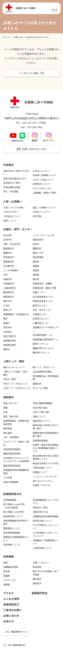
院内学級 (37, 216)
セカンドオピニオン (42, 188)
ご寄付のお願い (12, 610)
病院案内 (8, 397)
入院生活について (11, 216)
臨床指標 (7, 428)
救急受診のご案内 (11, 182)
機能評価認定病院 (11, 453)
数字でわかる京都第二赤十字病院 (45, 573)
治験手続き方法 (40, 511)
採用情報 (8, 556)
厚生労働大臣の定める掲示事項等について (45, 457)
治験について (39, 416)
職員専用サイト (19, 631)
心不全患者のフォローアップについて (45, 534)
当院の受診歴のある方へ (15, 178)
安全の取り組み (40, 407)
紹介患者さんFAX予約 (13, 511)
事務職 (6, 584)
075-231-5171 (30, 122)
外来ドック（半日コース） (16, 383)
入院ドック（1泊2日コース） (16, 388)
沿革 (5, 412)
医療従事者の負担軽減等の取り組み (45, 434)
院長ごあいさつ (10, 403)
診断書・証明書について (44, 175)
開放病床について (11, 528)
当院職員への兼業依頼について (45, 542)
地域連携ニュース (11, 544)
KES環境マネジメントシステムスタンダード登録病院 (16, 459)
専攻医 (6, 571)
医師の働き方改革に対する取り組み (45, 427)
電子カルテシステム (42, 480)
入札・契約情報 (10, 437)
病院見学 (37, 583)
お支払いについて (41, 170)
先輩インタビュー (41, 562)
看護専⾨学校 (39, 593)
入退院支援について (42, 548)
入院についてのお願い (14, 207)
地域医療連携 (9, 499)
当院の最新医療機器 (42, 403)
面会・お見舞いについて (44, 207)
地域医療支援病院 (11, 449)
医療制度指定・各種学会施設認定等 (16, 422)
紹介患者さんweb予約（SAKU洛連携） (14, 506)
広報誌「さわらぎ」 (42, 485)
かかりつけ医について (43, 179)
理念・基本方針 (10, 416)
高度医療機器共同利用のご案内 (16, 522)
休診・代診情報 (10, 191)
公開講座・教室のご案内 (44, 192)
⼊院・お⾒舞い (12, 201)
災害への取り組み (41, 412)
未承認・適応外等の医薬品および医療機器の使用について (45, 448)
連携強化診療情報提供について (16, 538)
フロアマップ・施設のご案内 (16, 443)
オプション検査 (40, 388)
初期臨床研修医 (10, 567)
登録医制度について (13, 516)
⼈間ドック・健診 (13, 361)
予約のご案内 (9, 379)
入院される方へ (10, 211)
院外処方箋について (42, 520)
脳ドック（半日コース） (44, 367)
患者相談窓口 (11, 604)
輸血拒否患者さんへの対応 (45, 463)
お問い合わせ (11, 616)
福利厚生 (37, 578)
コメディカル (9, 580)
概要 (5, 407)
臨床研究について (41, 420)
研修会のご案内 (40, 507)
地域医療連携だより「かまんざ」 (45, 501)
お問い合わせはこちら (34, 149)
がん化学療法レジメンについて (45, 527)
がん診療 (7, 477)
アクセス (8, 593)
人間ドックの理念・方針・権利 (16, 373)
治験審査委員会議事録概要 (45, 516)
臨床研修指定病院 (11, 465)
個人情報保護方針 (16, 645)
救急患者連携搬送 (11, 532)
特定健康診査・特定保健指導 (45, 377)
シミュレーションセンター (45, 476)
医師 (5, 562)
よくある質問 (11, 599)
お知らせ (8, 621)
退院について (9, 220)
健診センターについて (14, 367)
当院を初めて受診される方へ (16, 172)
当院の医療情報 (10, 482)
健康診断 (37, 383)
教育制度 (37, 567)
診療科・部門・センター (17, 229)
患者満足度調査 (40, 440)
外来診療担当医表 (11, 187)
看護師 (6, 575)
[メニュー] (54, 8)
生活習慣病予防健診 (42, 371)
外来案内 (8, 165)
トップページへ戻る (28, 73)
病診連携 (7, 432)
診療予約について (41, 183)
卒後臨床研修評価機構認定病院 (16, 471)
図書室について (40, 472)
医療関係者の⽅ (12, 494)
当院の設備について (42, 467)
